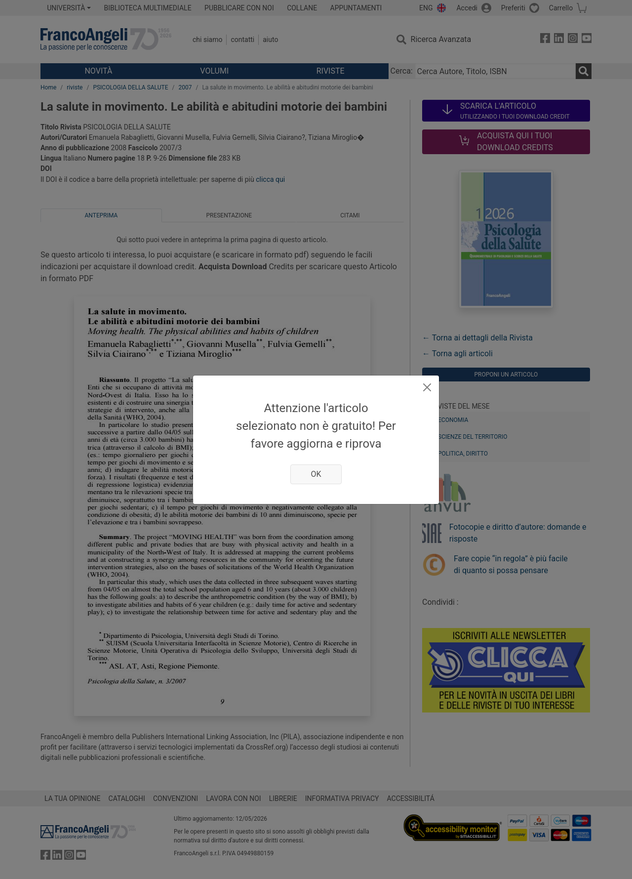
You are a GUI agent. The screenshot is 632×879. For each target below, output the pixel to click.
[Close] (427, 387)
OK (316, 474)
